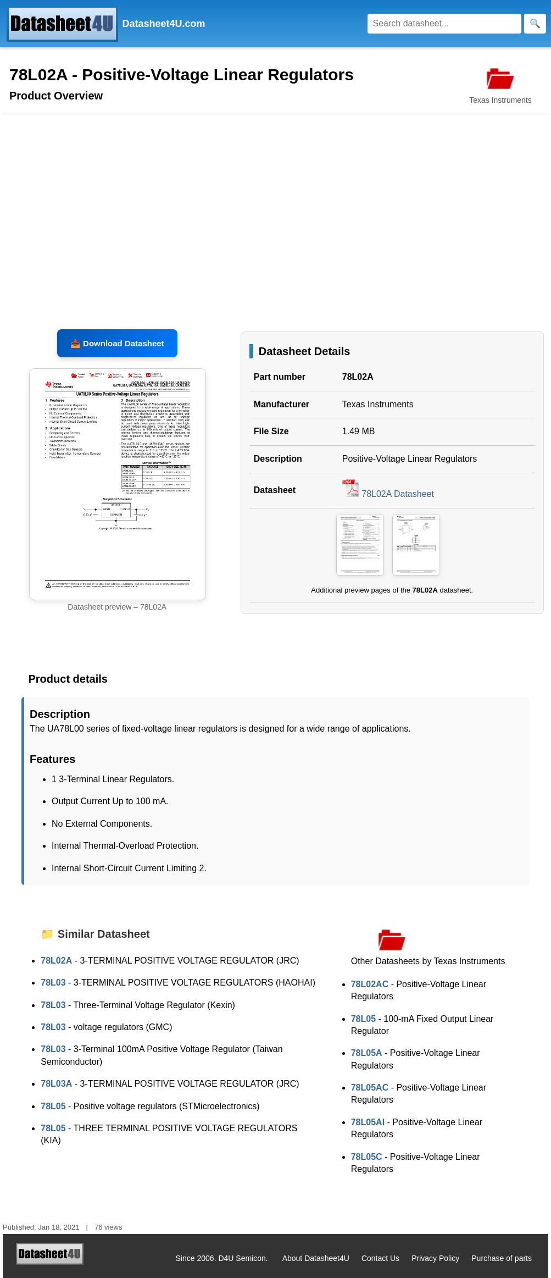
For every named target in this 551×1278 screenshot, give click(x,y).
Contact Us (380, 1258)
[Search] (444, 24)
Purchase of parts (501, 1258)
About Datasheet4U (315, 1258)
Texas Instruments (378, 404)
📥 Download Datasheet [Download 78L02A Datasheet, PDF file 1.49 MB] (117, 343)
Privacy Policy (435, 1258)
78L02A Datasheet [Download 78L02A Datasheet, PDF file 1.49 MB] (388, 494)
